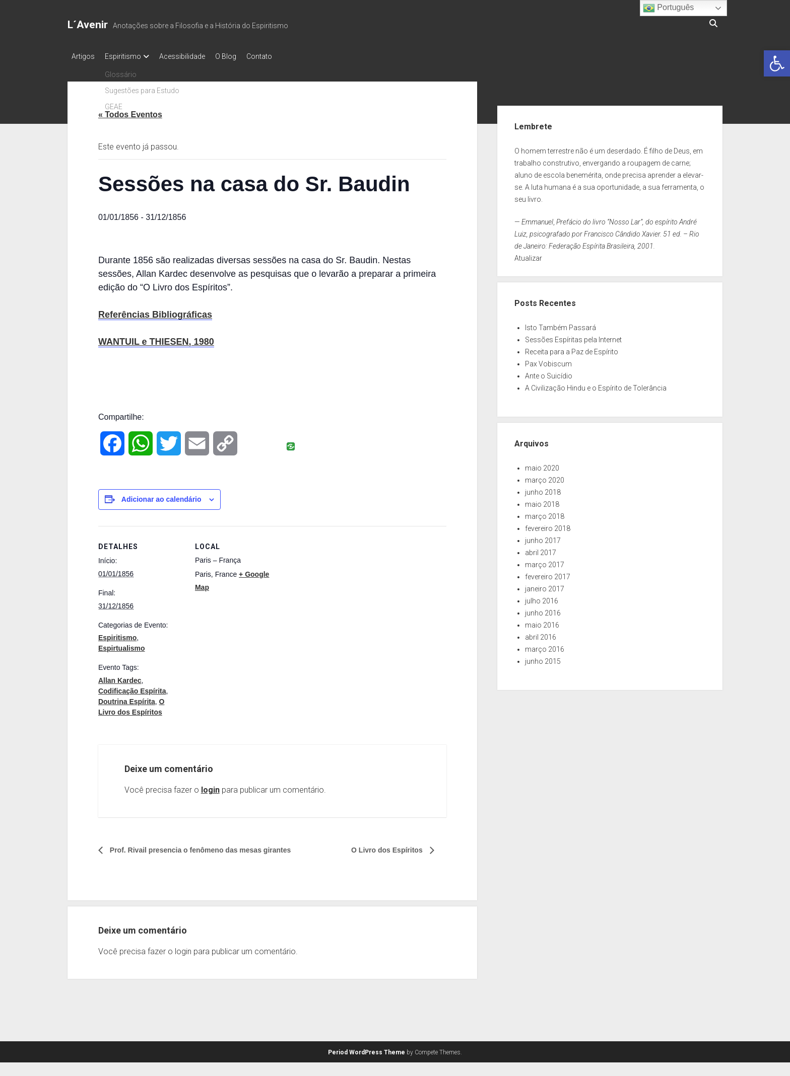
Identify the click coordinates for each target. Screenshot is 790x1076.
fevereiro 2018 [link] (547, 525)
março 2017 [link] (544, 562)
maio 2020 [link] (542, 465)
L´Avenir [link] (88, 25)
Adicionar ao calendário (161, 496)
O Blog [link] (240, 56)
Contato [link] (279, 56)
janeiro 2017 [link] (544, 586)
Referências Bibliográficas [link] (155, 311)
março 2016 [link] (544, 646)
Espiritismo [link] (128, 56)
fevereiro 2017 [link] (547, 574)
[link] (777, 63)
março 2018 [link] (544, 513)
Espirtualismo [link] (121, 645)
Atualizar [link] (528, 255)
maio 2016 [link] (542, 622)
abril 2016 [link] (540, 634)
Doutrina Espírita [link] (126, 699)
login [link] (210, 787)
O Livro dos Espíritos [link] (382, 847)
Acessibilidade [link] (192, 56)
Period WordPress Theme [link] (366, 1049)
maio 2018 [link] (542, 501)
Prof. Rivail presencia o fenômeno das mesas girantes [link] (212, 847)
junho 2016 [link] (543, 610)
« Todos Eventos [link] (130, 111)
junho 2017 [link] (543, 537)
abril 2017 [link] (540, 550)
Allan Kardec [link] (120, 677)
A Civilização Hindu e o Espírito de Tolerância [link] (596, 385)
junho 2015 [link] (543, 658)
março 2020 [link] (544, 477)
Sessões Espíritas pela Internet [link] (573, 337)
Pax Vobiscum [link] (548, 361)
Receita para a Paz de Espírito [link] (571, 349)
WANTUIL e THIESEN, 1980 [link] (156, 339)
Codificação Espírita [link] (132, 688)
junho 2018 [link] (543, 489)
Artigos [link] (83, 56)
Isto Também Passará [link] (560, 325)
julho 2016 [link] (541, 598)
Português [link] (668, 8)
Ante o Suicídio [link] (548, 373)
